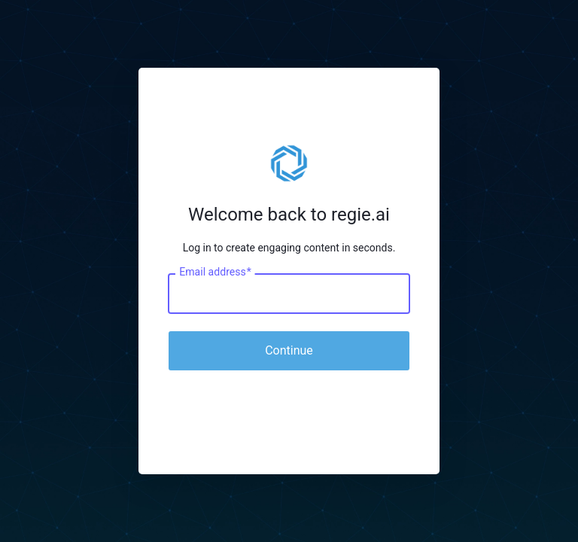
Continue (289, 350)
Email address (215, 272)
